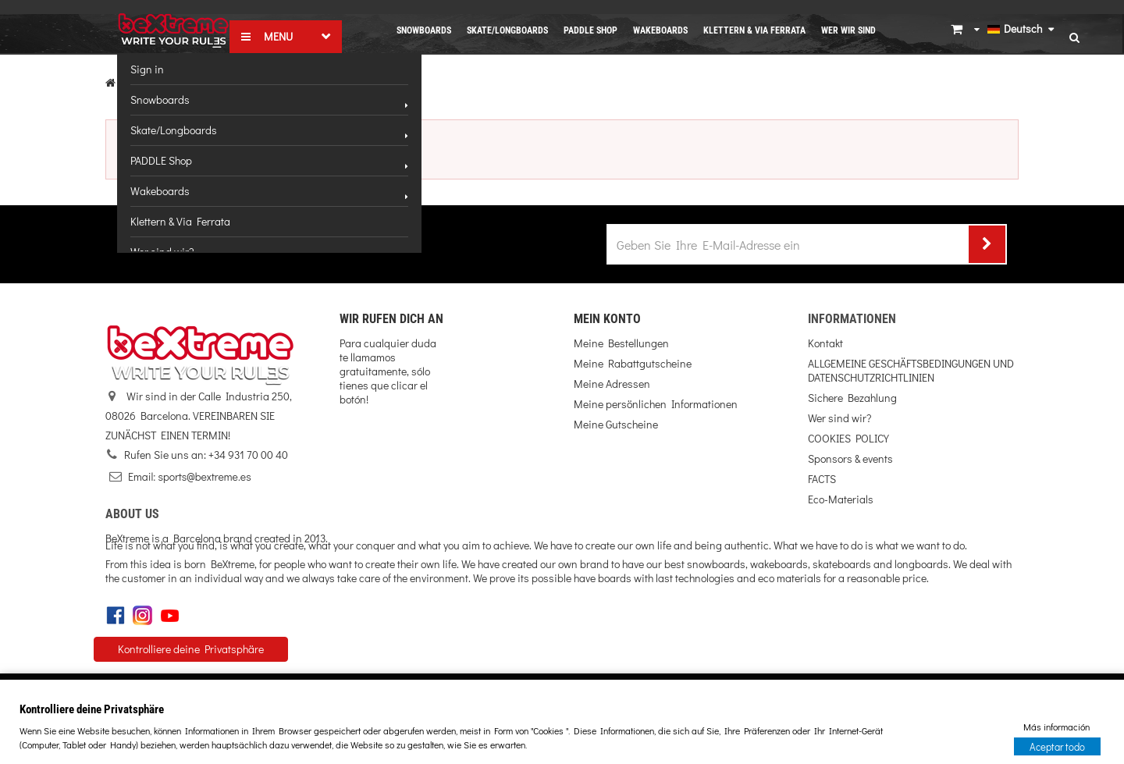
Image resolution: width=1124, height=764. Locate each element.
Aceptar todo (1057, 745)
